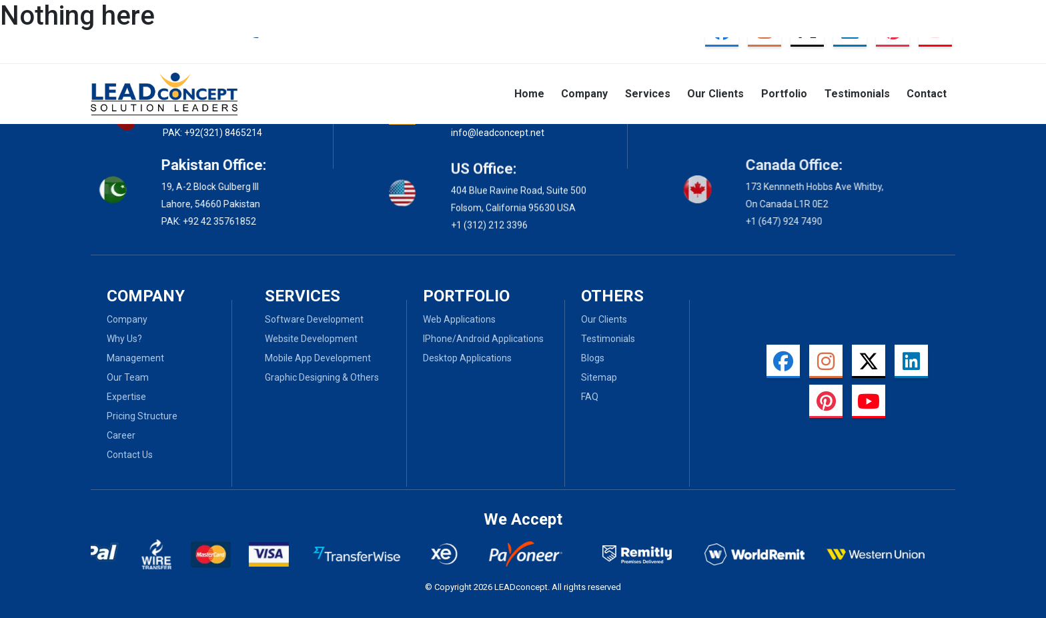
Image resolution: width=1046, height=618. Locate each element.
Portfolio (784, 93)
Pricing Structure (142, 416)
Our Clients (715, 93)
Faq (589, 396)
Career (121, 435)
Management (135, 358)
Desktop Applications (467, 358)
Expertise (126, 396)
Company (584, 93)
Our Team (128, 377)
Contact (927, 93)
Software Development (314, 319)
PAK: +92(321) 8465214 (212, 132)
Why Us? (124, 338)
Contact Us (130, 454)
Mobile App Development (318, 358)
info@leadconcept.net (497, 132)
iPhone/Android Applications (483, 338)
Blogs (592, 358)
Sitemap (599, 377)
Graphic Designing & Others (322, 377)
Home (529, 93)
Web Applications (459, 319)
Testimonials (857, 93)
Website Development (311, 338)
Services (647, 93)
